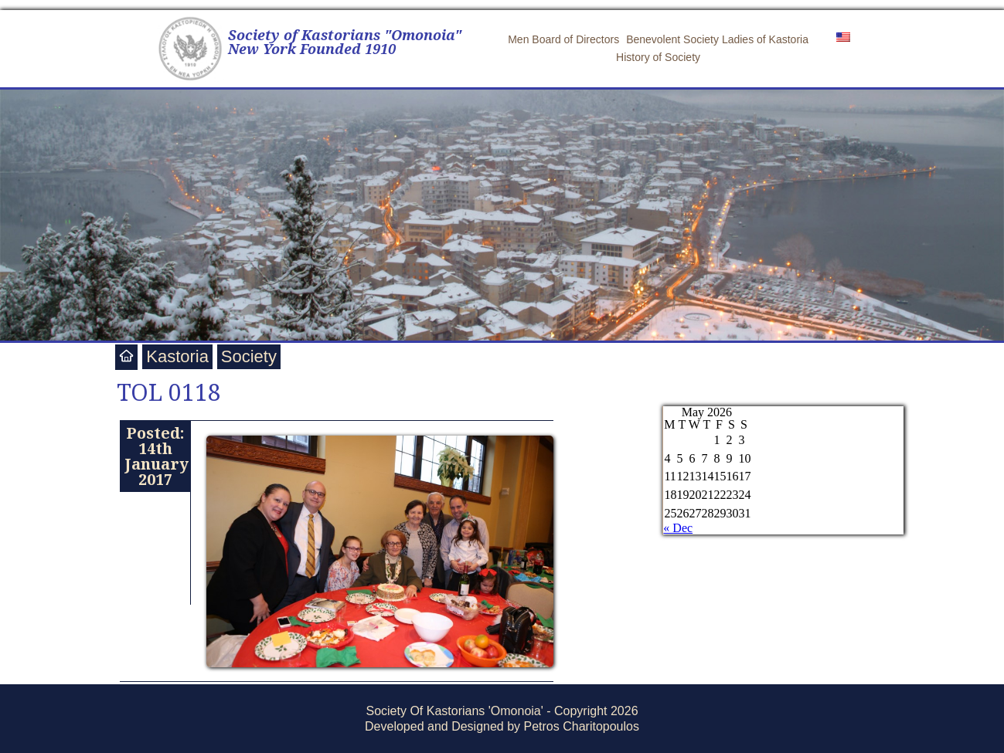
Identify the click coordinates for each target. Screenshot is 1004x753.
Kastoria (177, 356)
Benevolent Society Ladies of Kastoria (717, 39)
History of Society (658, 57)
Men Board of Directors (563, 39)
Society (249, 356)
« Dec (678, 527)
